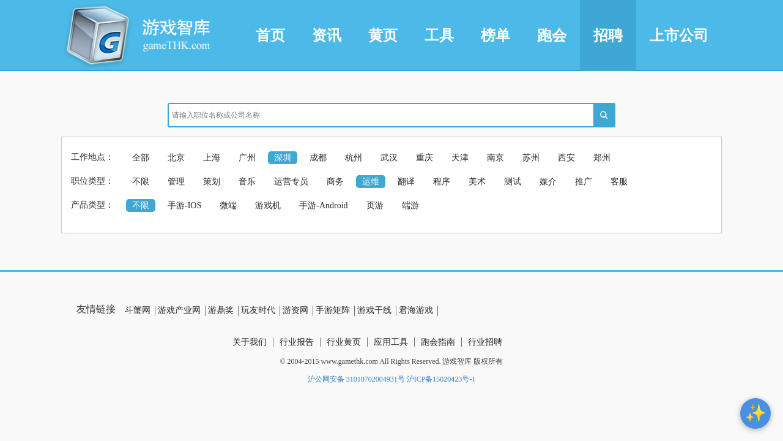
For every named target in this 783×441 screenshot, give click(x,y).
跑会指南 (438, 342)
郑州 (601, 157)
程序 (441, 181)
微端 (228, 205)
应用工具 (391, 342)
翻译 (406, 181)
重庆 (424, 157)
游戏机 (268, 205)
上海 (211, 157)
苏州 (531, 157)
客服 (619, 181)
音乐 (247, 181)
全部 (140, 157)
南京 (495, 157)
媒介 (548, 181)
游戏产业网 (179, 310)
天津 (460, 157)
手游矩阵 (333, 310)
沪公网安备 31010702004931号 (356, 379)
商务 (335, 181)
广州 (247, 157)
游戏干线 (374, 310)
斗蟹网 (137, 310)
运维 (370, 181)
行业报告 (297, 342)
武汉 (389, 157)
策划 (211, 181)
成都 (318, 157)
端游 (410, 205)
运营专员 (291, 181)
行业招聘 (485, 342)
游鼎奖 (221, 310)
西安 (566, 157)
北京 (176, 157)
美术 (477, 181)
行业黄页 (344, 342)
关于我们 (249, 342)
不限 (140, 181)
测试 (512, 181)
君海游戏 (416, 310)
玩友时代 (258, 310)
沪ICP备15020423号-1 (441, 379)
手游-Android (323, 205)
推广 (583, 181)
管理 (176, 181)
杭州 (353, 157)
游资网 (295, 310)
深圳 (282, 157)
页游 (375, 205)
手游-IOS (184, 205)
